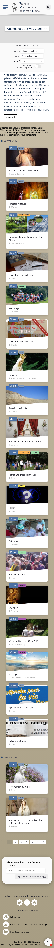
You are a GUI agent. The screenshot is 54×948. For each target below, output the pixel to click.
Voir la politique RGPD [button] (38, 110)
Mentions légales (7, 944)
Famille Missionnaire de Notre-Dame (21, 129)
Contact (18, 944)
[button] (31, 876)
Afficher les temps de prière (24, 66)
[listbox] (32, 51)
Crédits (25, 944)
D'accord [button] (10, 117)
